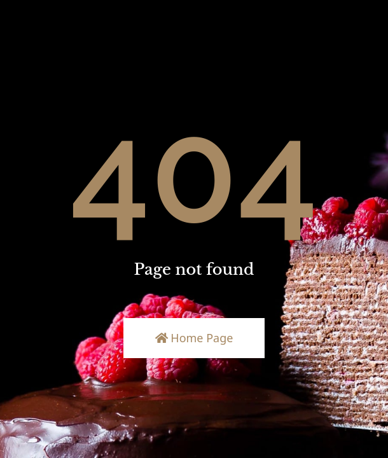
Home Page (194, 337)
